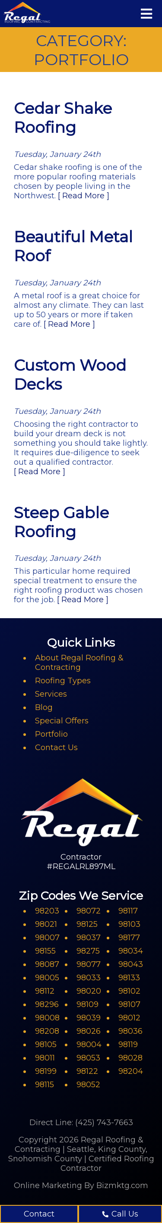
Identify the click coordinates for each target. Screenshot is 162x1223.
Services (51, 694)
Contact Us (56, 747)
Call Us (120, 1214)
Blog (44, 707)
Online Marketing (48, 1185)
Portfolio (51, 734)
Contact (39, 1214)
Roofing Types (63, 680)
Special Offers (62, 721)
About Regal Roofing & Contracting (79, 662)
